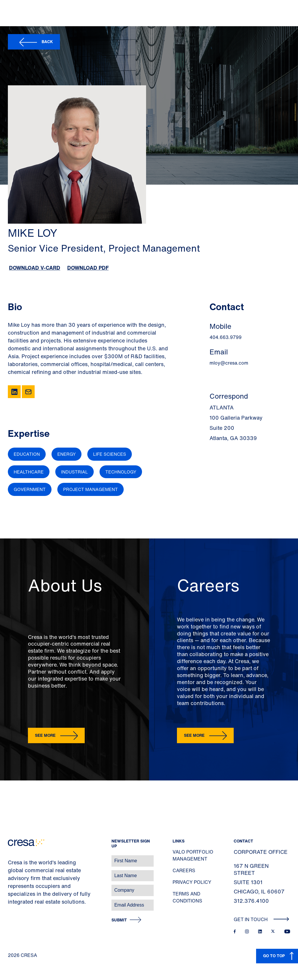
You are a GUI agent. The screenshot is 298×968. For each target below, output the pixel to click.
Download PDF (88, 267)
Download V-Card (34, 267)
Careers (184, 870)
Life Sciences (109, 454)
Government (30, 489)
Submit (119, 920)
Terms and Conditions (187, 897)
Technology (120, 472)
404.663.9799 (226, 337)
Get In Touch (261, 919)
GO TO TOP (274, 956)
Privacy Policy (192, 882)
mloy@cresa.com (229, 362)
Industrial (74, 472)
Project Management (90, 489)
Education (27, 454)
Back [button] (47, 41)
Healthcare (29, 472)
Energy (66, 454)
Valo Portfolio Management (193, 855)
